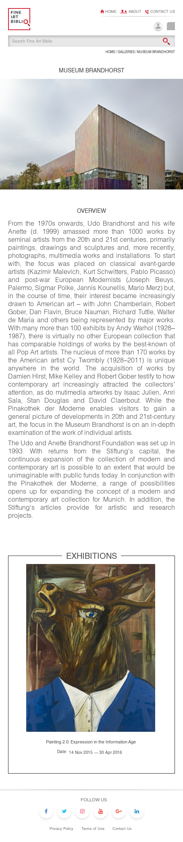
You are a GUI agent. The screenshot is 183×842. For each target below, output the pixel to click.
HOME (110, 52)
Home (110, 12)
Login (158, 27)
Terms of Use (92, 829)
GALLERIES (126, 52)
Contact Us (122, 829)
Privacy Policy (61, 829)
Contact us (162, 12)
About (135, 12)
